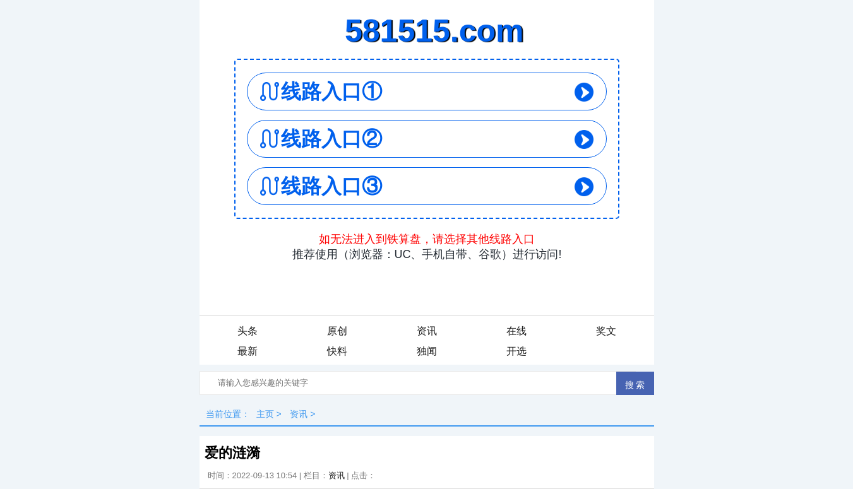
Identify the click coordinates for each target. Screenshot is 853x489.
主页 (265, 414)
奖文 (606, 331)
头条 (247, 331)
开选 (516, 351)
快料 (337, 351)
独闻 (427, 351)
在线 (516, 331)
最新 (247, 351)
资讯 (427, 331)
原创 (337, 331)
